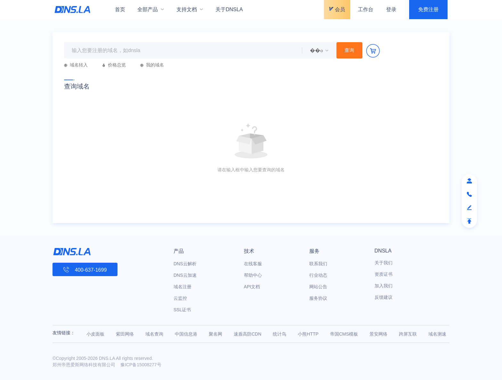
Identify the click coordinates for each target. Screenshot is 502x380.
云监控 (180, 298)
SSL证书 (182, 309)
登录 (391, 9)
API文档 (252, 286)
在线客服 (253, 263)
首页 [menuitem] (120, 9)
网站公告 (318, 286)
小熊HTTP (308, 334)
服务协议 (318, 298)
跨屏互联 (408, 334)
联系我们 (318, 263)
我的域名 (152, 64)
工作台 (365, 9)
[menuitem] (150, 9)
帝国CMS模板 (344, 334)
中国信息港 (186, 334)
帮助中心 (253, 275)
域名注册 (182, 286)
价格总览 (114, 64)
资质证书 (384, 274)
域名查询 (154, 334)
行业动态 (318, 275)
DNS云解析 (185, 263)
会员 (337, 9)
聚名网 (215, 334)
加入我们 (384, 285)
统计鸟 (279, 334)
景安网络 (378, 334)
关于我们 (384, 262)
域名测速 (437, 334)
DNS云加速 (185, 275)
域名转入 (76, 64)
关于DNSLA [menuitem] (229, 9)
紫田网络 (125, 334)
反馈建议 (384, 297)
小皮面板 (95, 334)
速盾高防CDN (247, 334)
